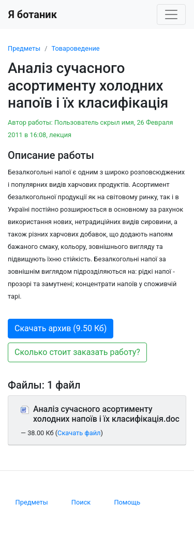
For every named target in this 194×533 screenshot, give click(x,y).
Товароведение (75, 48)
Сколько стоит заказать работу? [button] (77, 352)
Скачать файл (78, 433)
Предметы (24, 48)
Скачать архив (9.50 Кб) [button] (60, 328)
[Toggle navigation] (171, 14)
